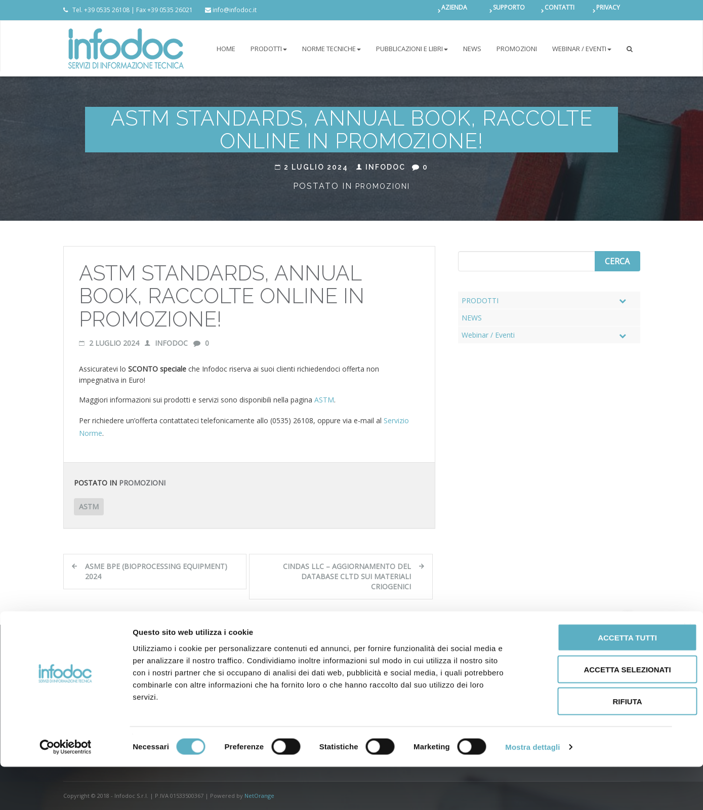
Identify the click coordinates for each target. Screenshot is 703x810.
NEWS (472, 48)
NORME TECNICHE (331, 48)
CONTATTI (559, 10)
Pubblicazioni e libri (412, 48)
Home (226, 48)
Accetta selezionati (592, 712)
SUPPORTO (509, 10)
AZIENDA (454, 10)
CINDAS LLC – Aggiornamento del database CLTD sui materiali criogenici (347, 576)
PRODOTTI (269, 48)
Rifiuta (592, 744)
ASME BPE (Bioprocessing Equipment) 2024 (156, 571)
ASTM (324, 399)
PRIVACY (608, 10)
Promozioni (382, 186)
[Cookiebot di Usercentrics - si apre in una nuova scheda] (65, 790)
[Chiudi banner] (687, 670)
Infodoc (380, 167)
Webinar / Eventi (581, 48)
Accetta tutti (593, 680)
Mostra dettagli (532, 790)
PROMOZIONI (517, 48)
